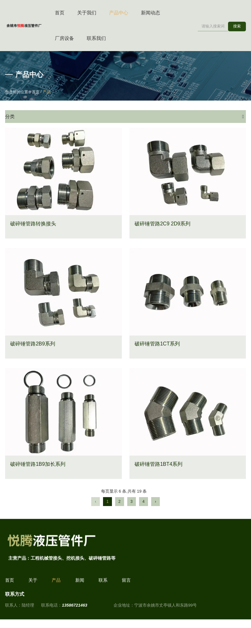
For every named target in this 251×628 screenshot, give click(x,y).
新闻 (79, 582)
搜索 (237, 26)
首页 (59, 12)
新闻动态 (150, 12)
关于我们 (86, 12)
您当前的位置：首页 (23, 92)
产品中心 (118, 12)
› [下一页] (155, 502)
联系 (103, 582)
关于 (32, 582)
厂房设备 (64, 38)
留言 (126, 582)
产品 (56, 582)
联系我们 (96, 38)
